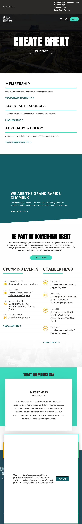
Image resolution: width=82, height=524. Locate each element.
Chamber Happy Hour (19, 317)
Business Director (60, 7)
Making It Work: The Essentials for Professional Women (21, 307)
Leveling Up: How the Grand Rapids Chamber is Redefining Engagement (64, 299)
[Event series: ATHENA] (22, 301)
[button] (61, 19)
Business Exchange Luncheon (23, 284)
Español (12, 7)
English (6, 7)
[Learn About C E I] (14, 120)
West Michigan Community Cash (66, 2)
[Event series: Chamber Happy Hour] (21, 315)
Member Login (59, 5)
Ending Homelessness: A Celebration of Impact (20, 294)
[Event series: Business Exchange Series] (22, 281)
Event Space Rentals (62, 10)
